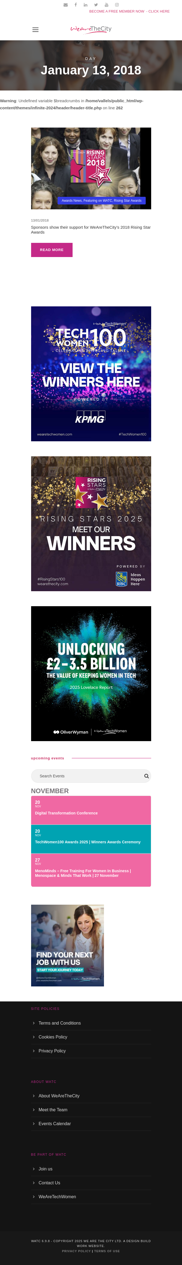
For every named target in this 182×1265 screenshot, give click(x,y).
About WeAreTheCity (59, 1096)
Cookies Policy (53, 1037)
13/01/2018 (40, 220)
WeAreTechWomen (57, 1196)
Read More (52, 250)
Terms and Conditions (60, 1023)
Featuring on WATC (97, 201)
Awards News (72, 201)
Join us (46, 1169)
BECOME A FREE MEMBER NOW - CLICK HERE (129, 11)
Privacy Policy (52, 1051)
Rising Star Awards (127, 201)
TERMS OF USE (107, 1251)
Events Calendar (55, 1123)
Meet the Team (53, 1109)
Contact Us (49, 1183)
